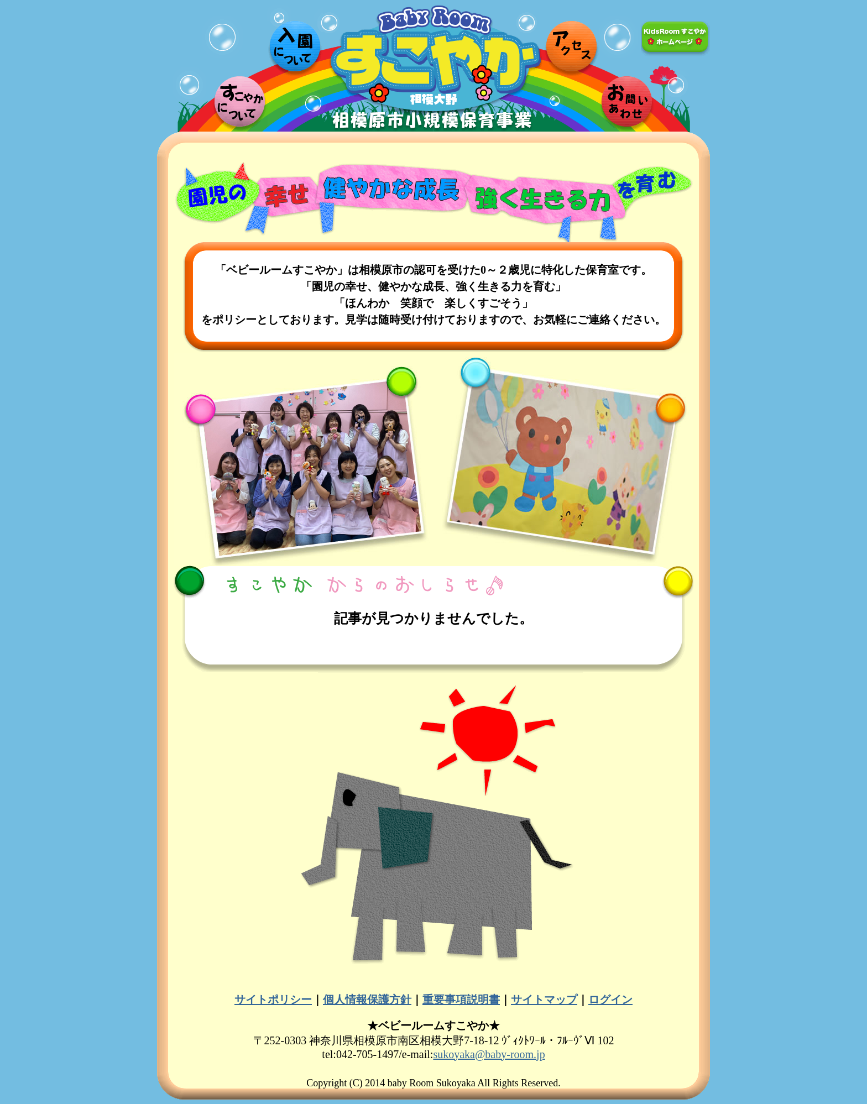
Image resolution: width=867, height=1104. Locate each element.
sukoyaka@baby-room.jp (489, 1054)
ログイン (610, 999)
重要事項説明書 (461, 999)
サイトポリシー (273, 999)
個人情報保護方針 (367, 999)
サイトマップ (544, 999)
